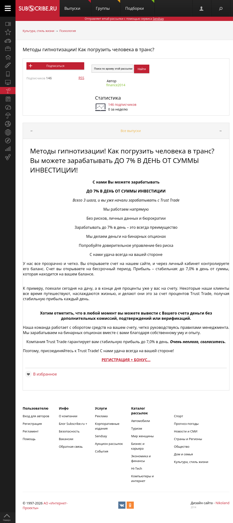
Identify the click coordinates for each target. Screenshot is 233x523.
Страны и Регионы (188, 439)
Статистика (108, 98)
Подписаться (55, 66)
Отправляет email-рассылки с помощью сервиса (124, 19)
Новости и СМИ (185, 431)
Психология (67, 31)
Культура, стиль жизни (38, 31)
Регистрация (32, 423)
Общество (181, 446)
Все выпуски (131, 130)
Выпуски (77, 5)
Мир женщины (142, 436)
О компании (68, 416)
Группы (108, 5)
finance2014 (115, 85)
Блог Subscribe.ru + (73, 423)
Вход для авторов (36, 416)
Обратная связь (71, 446)
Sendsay (101, 436)
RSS (81, 78)
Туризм (136, 428)
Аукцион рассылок (109, 444)
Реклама (101, 416)
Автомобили (140, 421)
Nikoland (222, 503)
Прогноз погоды (186, 423)
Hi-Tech (136, 468)
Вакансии (66, 439)
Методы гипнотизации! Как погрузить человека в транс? (88, 49)
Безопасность (69, 431)
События (101, 451)
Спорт (178, 416)
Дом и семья (183, 454)
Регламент (31, 431)
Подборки (139, 5)
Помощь (29, 439)
